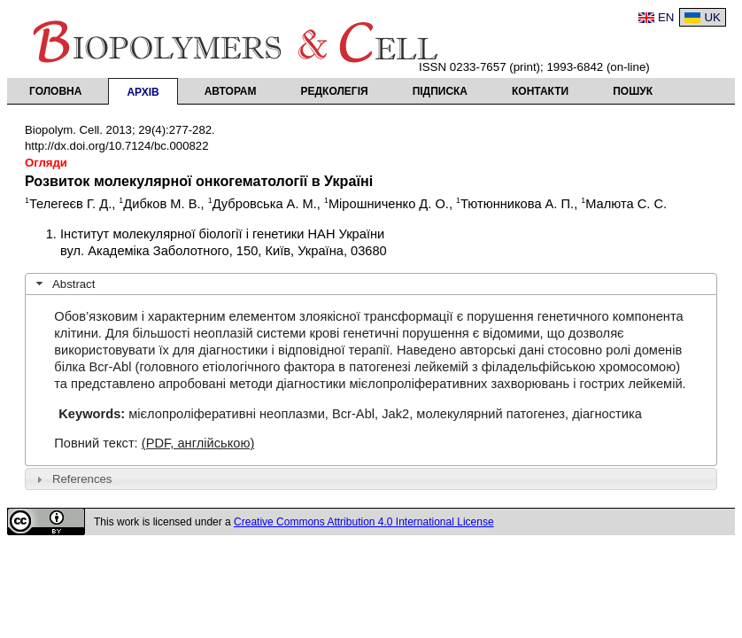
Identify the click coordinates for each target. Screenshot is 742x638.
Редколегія (334, 91)
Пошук (633, 91)
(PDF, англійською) (198, 443)
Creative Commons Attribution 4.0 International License (364, 522)
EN (666, 17)
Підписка (440, 91)
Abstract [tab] (64, 283)
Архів (142, 92)
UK (712, 17)
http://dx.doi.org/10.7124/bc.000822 (117, 145)
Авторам (231, 91)
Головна (55, 91)
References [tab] (72, 479)
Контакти (540, 91)
